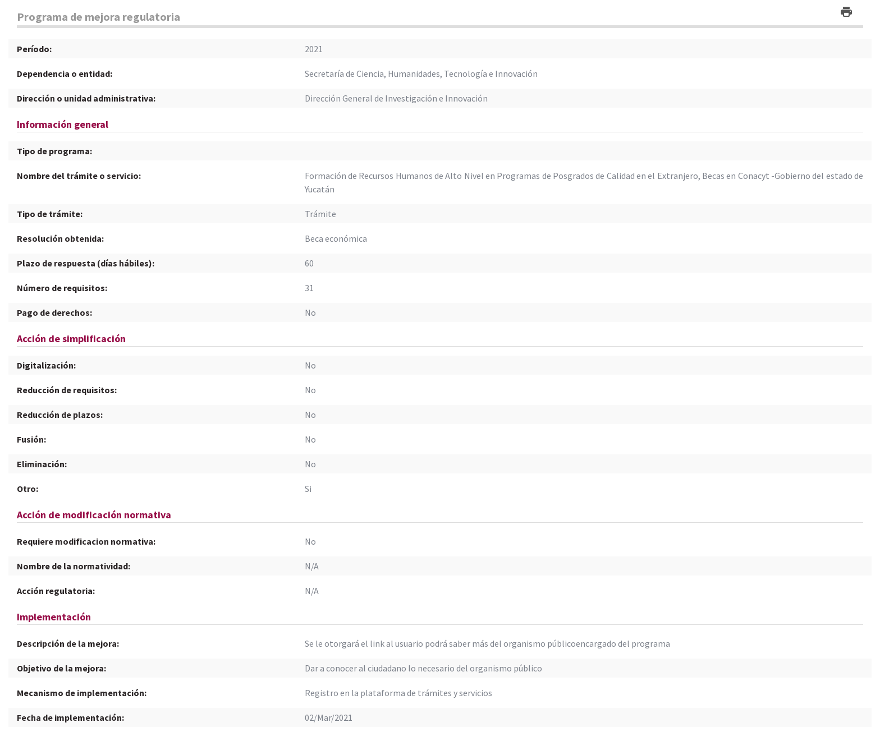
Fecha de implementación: (70, 717)
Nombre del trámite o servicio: (79, 175)
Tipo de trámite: (49, 213)
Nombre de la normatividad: (73, 566)
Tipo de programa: (54, 151)
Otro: (27, 488)
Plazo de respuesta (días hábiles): (85, 263)
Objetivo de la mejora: (61, 668)
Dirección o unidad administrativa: (86, 98)
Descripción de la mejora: (68, 643)
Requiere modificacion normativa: (86, 541)
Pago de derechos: (54, 312)
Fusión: (31, 439)
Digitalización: (46, 365)
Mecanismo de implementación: (81, 692)
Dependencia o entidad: (64, 73)
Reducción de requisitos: (67, 389)
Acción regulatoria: (56, 590)
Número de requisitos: (62, 287)
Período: (34, 48)
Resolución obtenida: (60, 238)
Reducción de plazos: (60, 414)
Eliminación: (42, 464)
